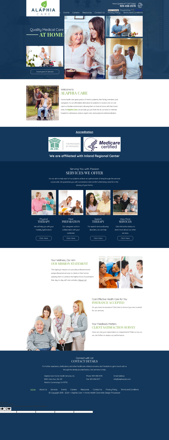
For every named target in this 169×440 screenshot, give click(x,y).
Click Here (43, 238)
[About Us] (82, 280)
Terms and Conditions (133, 12)
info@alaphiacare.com (122, 379)
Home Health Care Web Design (97, 393)
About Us (43, 390)
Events (66, 12)
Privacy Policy (114, 12)
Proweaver (115, 393)
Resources (87, 12)
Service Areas (132, 115)
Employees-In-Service (44, 71)
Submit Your (37, 266)
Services (54, 390)
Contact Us (100, 12)
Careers (75, 12)
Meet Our (37, 284)
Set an (132, 98)
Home (33, 390)
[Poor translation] (7, 409)
